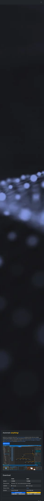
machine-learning (21, 437)
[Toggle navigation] (41, 2)
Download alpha (33, 492)
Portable (14, 493)
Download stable (18, 492)
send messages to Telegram (34, 440)
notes (12, 488)
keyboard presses (7, 440)
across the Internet (9, 441)
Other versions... (22, 493)
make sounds (25, 440)
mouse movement (35, 438)
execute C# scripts (21, 441)
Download (6, 443)
